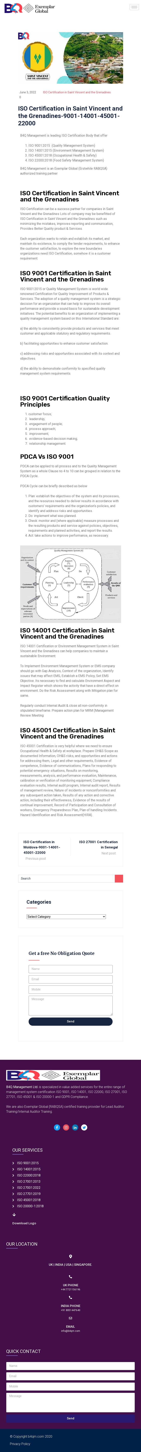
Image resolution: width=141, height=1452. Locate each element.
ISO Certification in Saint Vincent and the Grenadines (77, 92)
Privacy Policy (20, 1444)
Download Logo (24, 1223)
